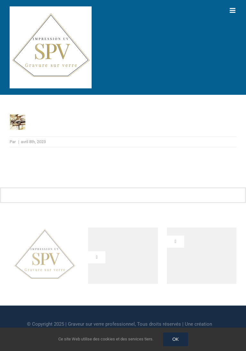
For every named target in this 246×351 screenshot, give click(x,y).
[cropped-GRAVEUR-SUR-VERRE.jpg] (44, 231)
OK (175, 339)
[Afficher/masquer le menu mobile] (233, 10)
